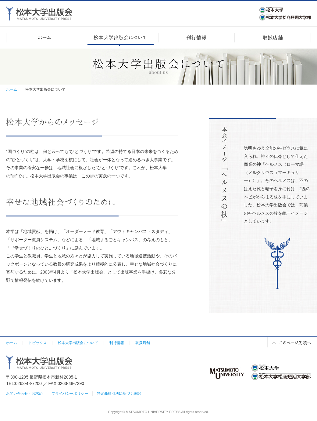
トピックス (37, 343)
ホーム (11, 89)
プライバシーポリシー (70, 393)
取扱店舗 (142, 343)
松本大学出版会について (78, 343)
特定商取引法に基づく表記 (119, 393)
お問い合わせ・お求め (24, 393)
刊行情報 (116, 343)
